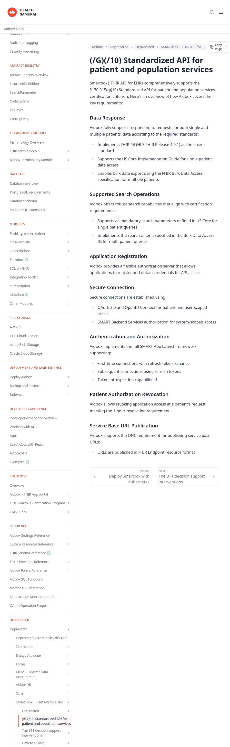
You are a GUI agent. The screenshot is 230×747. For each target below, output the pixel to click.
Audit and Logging (24, 42)
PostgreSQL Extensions (27, 209)
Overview (17, 485)
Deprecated (144, 47)
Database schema (23, 201)
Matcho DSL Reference (27, 588)
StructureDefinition (24, 83)
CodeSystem (19, 101)
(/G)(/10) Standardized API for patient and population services (46, 721)
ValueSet (16, 110)
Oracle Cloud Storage (26, 353)
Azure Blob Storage (24, 344)
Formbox (19, 259)
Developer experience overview (33, 418)
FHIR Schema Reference (30, 553)
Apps (13, 435)
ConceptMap (19, 118)
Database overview (24, 183)
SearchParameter (23, 92)
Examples (19, 462)
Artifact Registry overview (29, 75)
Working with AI (22, 426)
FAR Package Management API (33, 596)
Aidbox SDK (18, 453)
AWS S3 (15, 327)
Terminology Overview (27, 142)
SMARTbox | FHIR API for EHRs (182, 47)
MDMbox (19, 294)
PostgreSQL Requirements (30, 192)
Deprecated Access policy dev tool (41, 638)
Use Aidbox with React (26, 444)
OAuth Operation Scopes (28, 605)
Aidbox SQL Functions (26, 579)
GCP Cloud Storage (24, 335)
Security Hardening (24, 51)
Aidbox (97, 47)
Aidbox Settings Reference (30, 535)
